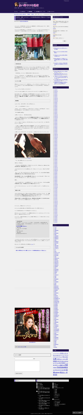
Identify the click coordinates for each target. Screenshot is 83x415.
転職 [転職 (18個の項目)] (56, 372)
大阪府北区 (56, 259)
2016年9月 (55, 205)
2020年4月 (55, 145)
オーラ (19, 346)
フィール (54, 24)
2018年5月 (55, 177)
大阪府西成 (56, 266)
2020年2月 (55, 148)
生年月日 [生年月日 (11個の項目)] (59, 370)
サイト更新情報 (40, 384)
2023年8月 (55, 120)
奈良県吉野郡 (56, 269)
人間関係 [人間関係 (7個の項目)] (66, 357)
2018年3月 (55, 180)
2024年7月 (55, 105)
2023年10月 (56, 117)
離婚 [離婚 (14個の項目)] (59, 372)
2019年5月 (55, 160)
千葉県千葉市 (56, 245)
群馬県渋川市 (56, 338)
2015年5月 (55, 209)
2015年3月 (55, 212)
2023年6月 (55, 123)
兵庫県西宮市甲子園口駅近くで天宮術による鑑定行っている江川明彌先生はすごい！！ (60, 83)
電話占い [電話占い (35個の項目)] (63, 372)
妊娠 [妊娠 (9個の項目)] (62, 361)
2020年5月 (55, 144)
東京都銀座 (56, 313)
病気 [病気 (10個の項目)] (62, 370)
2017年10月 (56, 187)
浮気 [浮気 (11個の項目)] (56, 370)
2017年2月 (55, 198)
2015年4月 (55, 210)
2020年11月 (56, 135)
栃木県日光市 (56, 319)
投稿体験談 (30, 11)
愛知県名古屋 (56, 287)
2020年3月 (55, 146)
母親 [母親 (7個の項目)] (54, 370)
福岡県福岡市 (56, 334)
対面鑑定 (55, 272)
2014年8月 (55, 217)
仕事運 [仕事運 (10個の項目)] (58, 359)
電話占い (55, 340)
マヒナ (54, 19)
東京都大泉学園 (56, 301)
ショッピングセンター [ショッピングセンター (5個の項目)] (56, 353)
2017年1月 (55, 199)
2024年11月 (56, 99)
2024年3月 (55, 110)
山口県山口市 (56, 274)
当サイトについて (51, 11)
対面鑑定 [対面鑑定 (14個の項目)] (63, 363)
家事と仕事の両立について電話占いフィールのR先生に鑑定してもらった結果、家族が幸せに (61, 59)
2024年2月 (55, 112)
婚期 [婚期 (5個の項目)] (67, 361)
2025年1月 (55, 96)
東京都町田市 (56, 309)
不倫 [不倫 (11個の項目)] (63, 357)
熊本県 (55, 323)
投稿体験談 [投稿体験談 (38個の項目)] (64, 367)
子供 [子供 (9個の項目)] (55, 363)
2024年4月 (55, 109)
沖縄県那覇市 (56, 322)
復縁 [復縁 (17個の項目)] (61, 365)
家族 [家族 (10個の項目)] (60, 363)
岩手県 (55, 280)
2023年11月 (56, 116)
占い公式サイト (57, 395)
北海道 (55, 240)
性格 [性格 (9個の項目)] (63, 365)
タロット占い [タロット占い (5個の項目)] (62, 355)
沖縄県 (55, 320)
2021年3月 (55, 130)
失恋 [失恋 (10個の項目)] (60, 361)
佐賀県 (55, 231)
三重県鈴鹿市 (56, 230)
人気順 (56, 389)
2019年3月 (55, 163)
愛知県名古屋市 (56, 288)
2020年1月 (55, 149)
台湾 (55, 249)
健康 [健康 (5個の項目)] (60, 359)
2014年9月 (55, 216)
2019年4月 (55, 162)
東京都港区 (56, 308)
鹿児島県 (55, 347)
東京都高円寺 (25, 21)
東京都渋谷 (56, 306)
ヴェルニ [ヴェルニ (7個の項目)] (60, 357)
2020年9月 (55, 138)
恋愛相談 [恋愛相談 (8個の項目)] (55, 367)
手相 (25, 346)
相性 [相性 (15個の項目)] (65, 370)
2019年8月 (55, 156)
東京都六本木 (56, 297)
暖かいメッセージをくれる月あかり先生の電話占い (60, 52)
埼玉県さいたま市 (57, 252)
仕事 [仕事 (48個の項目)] (54, 359)
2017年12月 (56, 184)
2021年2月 (55, 131)
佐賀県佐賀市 (56, 233)
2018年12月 (56, 167)
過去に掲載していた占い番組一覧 (60, 404)
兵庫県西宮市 (56, 238)
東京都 (21, 21)
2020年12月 (56, 134)
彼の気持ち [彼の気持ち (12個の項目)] (55, 365)
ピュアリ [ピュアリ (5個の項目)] (57, 357)
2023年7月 (55, 121)
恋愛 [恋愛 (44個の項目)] (66, 365)
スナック (22, 346)
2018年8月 (55, 173)
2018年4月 (55, 178)
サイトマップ (67, 0)
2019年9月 (55, 155)
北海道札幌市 (56, 242)
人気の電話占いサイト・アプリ (40, 11)
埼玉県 (55, 251)
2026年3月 (55, 89)
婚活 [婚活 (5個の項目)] (53, 363)
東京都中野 (56, 295)
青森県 (55, 341)
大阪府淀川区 (56, 265)
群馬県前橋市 (56, 337)
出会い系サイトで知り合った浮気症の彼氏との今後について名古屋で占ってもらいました (60, 64)
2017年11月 (56, 185)
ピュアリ (54, 28)
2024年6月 (55, 106)
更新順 (56, 392)
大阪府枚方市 (56, 263)
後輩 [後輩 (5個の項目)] (59, 365)
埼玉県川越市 (56, 255)
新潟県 (55, 291)
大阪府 (55, 256)
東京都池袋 (56, 305)
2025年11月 (56, 91)
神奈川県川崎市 (56, 329)
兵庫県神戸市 (56, 237)
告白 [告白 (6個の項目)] (65, 359)
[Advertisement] (32, 262)
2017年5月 (55, 194)
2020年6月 (55, 142)
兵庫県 (55, 234)
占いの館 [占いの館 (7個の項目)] (62, 359)
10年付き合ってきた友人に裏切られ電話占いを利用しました (60, 56)
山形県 (55, 276)
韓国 (55, 345)
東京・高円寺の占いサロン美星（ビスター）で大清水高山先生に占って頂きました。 (31, 250)
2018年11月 (56, 169)
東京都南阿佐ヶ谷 (57, 298)
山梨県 (55, 277)
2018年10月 (56, 170)
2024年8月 (55, 103)
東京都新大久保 (56, 302)
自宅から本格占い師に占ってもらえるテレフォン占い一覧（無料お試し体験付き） (44, 388)
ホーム (17, 11)
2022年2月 (55, 127)
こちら (32, 244)
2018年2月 (55, 181)
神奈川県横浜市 (56, 330)
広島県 (55, 283)
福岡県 (55, 333)
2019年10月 (56, 153)
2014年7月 (55, 219)
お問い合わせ (40, 383)
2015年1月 (55, 213)
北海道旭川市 (56, 241)
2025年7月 (55, 92)
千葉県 (55, 244)
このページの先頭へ (78, 412)
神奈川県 (55, 327)
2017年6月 (55, 192)
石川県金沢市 (56, 326)
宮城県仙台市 (56, 270)
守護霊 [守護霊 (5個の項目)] (58, 363)
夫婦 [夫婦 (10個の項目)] (58, 361)
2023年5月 (55, 124)
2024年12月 (56, 98)
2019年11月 (56, 152)
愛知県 (55, 284)
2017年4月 (55, 195)
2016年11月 (56, 202)
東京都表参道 (56, 312)
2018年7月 (55, 174)
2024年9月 (55, 102)
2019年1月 (55, 166)
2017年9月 (55, 188)
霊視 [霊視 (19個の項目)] (56, 374)
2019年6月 (55, 159)
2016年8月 (55, 206)
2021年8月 (55, 128)
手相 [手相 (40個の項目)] (58, 367)
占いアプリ (56, 397)
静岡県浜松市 (56, 344)
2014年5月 (55, 220)
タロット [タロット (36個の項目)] (63, 353)
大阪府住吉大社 (56, 258)
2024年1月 (55, 113)
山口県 (55, 273)
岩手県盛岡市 (56, 281)
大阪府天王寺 (56, 262)
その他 (55, 227)
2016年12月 (56, 201)
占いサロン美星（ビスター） (21, 226)
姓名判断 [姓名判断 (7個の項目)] (65, 361)
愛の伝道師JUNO (32, 342)
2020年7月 (55, 141)
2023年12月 (56, 114)
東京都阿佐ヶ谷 (56, 315)
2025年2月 (55, 95)
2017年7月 (55, 191)
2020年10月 (56, 137)
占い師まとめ (23, 11)
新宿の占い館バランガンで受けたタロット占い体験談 (60, 49)
